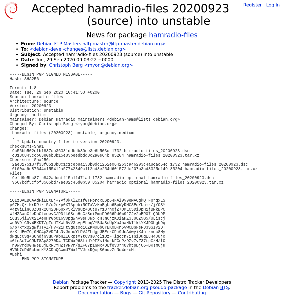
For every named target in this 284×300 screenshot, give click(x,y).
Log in (273, 5)
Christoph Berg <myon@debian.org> (91, 65)
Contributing (192, 293)
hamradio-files (173, 35)
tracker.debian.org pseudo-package (147, 287)
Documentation (95, 293)
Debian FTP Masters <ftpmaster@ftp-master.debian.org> (101, 43)
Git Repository (155, 293)
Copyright (125, 282)
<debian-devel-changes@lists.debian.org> (78, 49)
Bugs (125, 293)
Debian (61, 282)
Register (252, 5)
